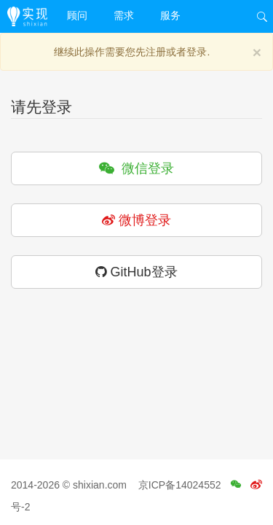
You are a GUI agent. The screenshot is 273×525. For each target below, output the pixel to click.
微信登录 (136, 168)
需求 (124, 15)
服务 (170, 15)
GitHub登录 (136, 272)
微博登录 (136, 220)
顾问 (77, 15)
